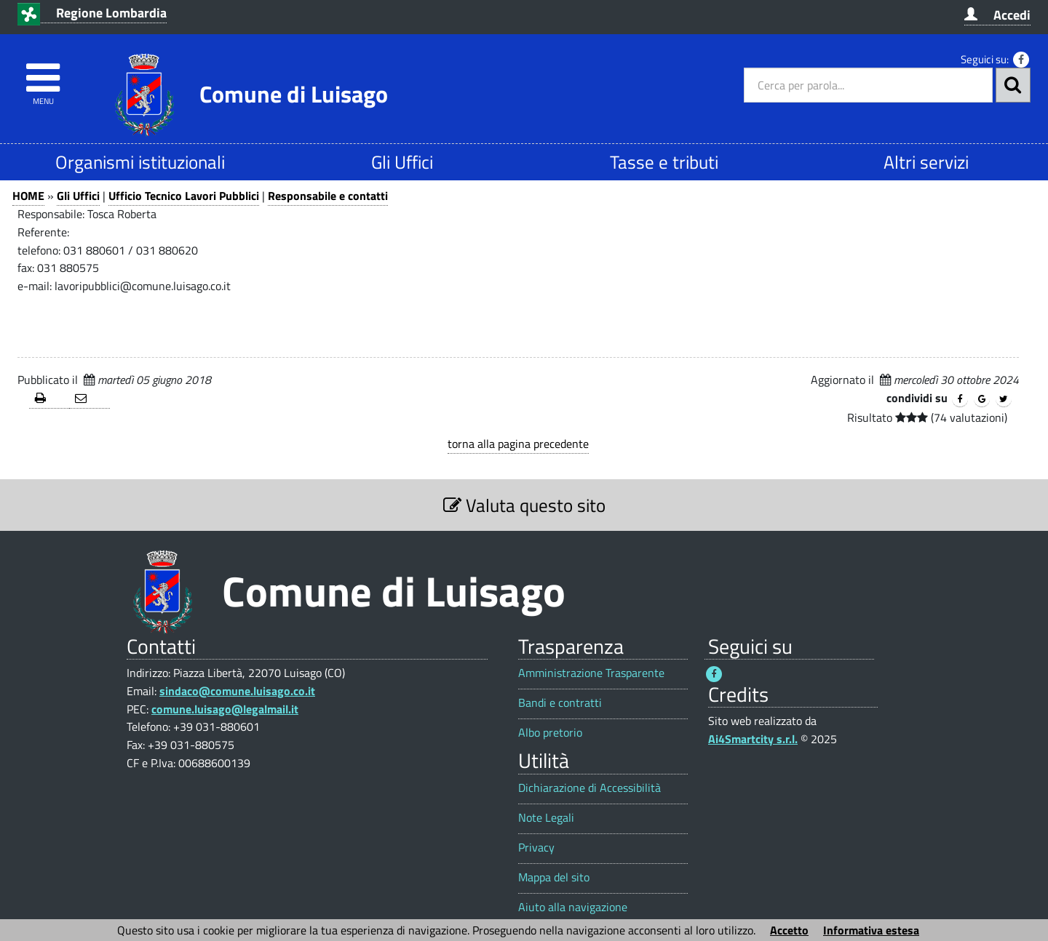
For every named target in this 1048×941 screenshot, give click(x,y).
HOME (28, 195)
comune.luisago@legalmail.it (224, 709)
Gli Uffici (402, 162)
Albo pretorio (550, 733)
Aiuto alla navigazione (572, 907)
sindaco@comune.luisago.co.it (237, 691)
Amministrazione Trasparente (591, 673)
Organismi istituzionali (140, 162)
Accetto (789, 930)
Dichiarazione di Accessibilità (589, 788)
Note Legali (546, 818)
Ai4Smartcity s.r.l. (753, 739)
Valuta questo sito (524, 505)
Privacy (536, 847)
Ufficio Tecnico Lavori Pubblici (183, 195)
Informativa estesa (871, 930)
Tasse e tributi (664, 162)
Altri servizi (926, 162)
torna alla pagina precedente (518, 443)
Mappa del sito (554, 877)
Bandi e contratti (560, 703)
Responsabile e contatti (328, 195)
